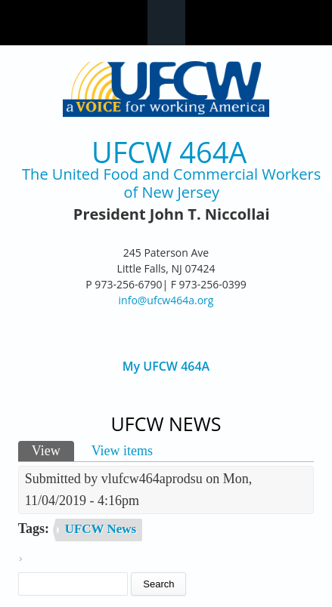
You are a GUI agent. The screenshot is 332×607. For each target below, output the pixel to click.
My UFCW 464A (166, 366)
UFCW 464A (169, 152)
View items (122, 450)
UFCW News (101, 529)
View (53, 449)
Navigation (166, 22)
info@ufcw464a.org (166, 300)
